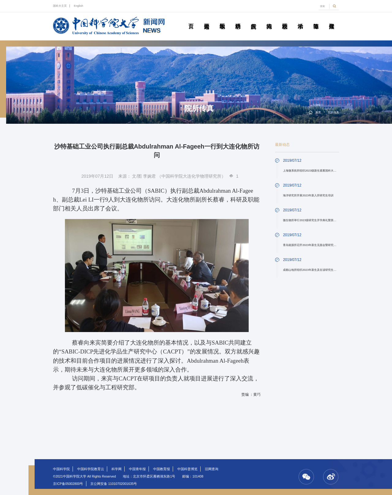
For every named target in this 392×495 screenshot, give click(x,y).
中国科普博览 (187, 469)
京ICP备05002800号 (68, 484)
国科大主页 (60, 5)
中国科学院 (61, 469)
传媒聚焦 (331, 19)
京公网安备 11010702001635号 (113, 484)
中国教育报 (161, 469)
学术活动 (300, 19)
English (78, 5)
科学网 (116, 469)
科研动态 (238, 19)
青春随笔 (316, 19)
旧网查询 (211, 469)
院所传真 (253, 19)
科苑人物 (269, 19)
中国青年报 (137, 469)
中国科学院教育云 (90, 469)
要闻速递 (206, 19)
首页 (191, 19)
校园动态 (284, 19)
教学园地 (222, 19)
